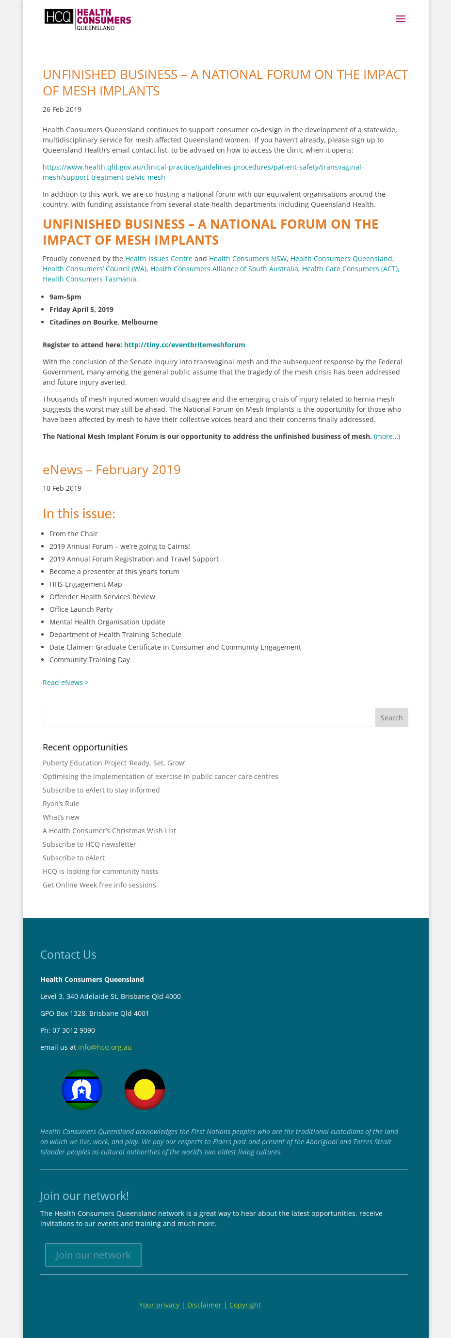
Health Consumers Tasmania (89, 278)
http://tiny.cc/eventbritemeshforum (184, 344)
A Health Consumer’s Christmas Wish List (109, 830)
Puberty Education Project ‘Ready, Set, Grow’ (114, 762)
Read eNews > (66, 682)
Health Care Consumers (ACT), (351, 268)
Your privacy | (162, 1304)
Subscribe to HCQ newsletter (89, 844)
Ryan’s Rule (61, 803)
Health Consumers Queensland (341, 258)
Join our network (93, 1254)
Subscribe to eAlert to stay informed (101, 789)
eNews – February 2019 (112, 469)
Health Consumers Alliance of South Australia (224, 268)
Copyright (245, 1304)
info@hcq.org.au (105, 1047)
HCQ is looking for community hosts (101, 871)
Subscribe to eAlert (74, 857)
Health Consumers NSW (248, 258)
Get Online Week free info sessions (99, 884)
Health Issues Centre (159, 258)
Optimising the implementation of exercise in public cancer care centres (160, 776)
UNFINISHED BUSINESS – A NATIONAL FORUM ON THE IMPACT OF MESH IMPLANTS (225, 82)
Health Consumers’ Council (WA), (95, 268)
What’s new (61, 817)
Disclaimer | (208, 1304)
